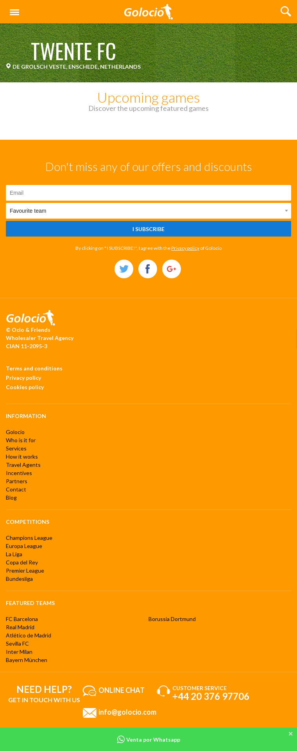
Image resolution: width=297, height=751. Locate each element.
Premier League (25, 570)
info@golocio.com (127, 712)
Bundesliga (19, 578)
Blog (11, 497)
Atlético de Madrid (28, 635)
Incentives (19, 473)
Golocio (15, 432)
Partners (16, 481)
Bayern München (26, 660)
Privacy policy (185, 248)
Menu (13, 9)
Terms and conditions (34, 368)
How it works (22, 456)
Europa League (24, 546)
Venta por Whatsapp (148, 739)
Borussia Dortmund (172, 619)
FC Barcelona (22, 619)
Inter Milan (19, 651)
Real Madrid (20, 627)
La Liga (14, 554)
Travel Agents (23, 464)
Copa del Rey (22, 562)
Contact (16, 489)
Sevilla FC (17, 643)
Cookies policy (25, 387)
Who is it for (21, 440)
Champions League (29, 537)
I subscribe (148, 229)
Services (16, 448)
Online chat (121, 690)
